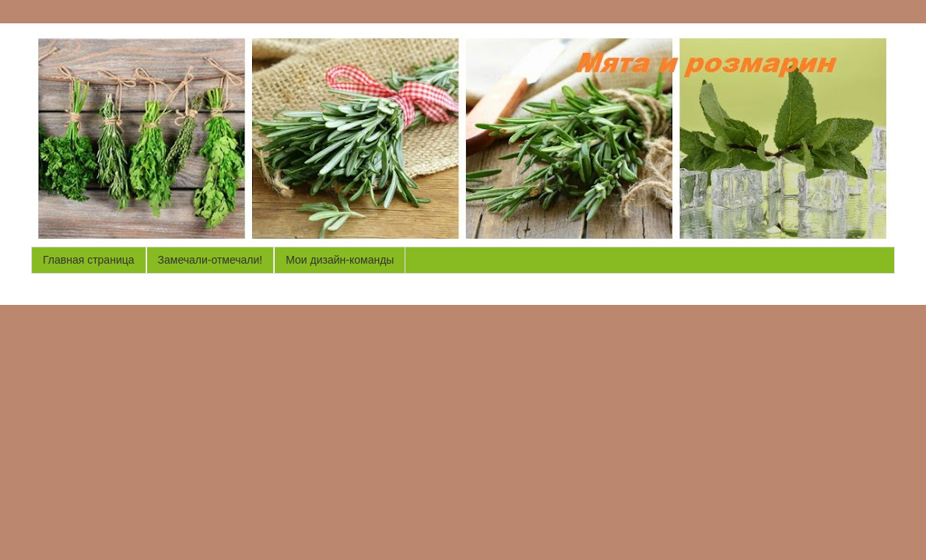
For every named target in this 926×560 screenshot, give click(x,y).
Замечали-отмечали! (210, 260)
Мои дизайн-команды (340, 260)
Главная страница (89, 260)
